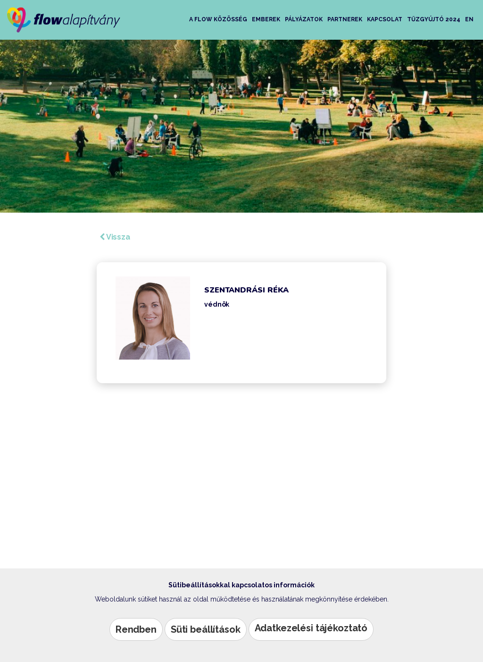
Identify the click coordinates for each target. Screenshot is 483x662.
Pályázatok (304, 19)
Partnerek (344, 19)
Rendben (136, 629)
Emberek (266, 19)
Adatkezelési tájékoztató (311, 628)
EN (469, 19)
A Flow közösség (218, 19)
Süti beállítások (206, 629)
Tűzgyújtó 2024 (433, 19)
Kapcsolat (384, 19)
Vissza (115, 236)
